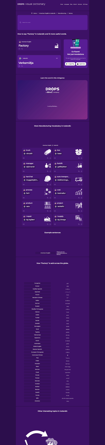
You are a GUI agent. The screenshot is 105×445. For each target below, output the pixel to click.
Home (35, 13)
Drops (61, 4)
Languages (66, 4)
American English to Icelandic (47, 13)
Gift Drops (85, 4)
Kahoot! (75, 4)
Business (80, 4)
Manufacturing (62, 13)
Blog (71, 4)
